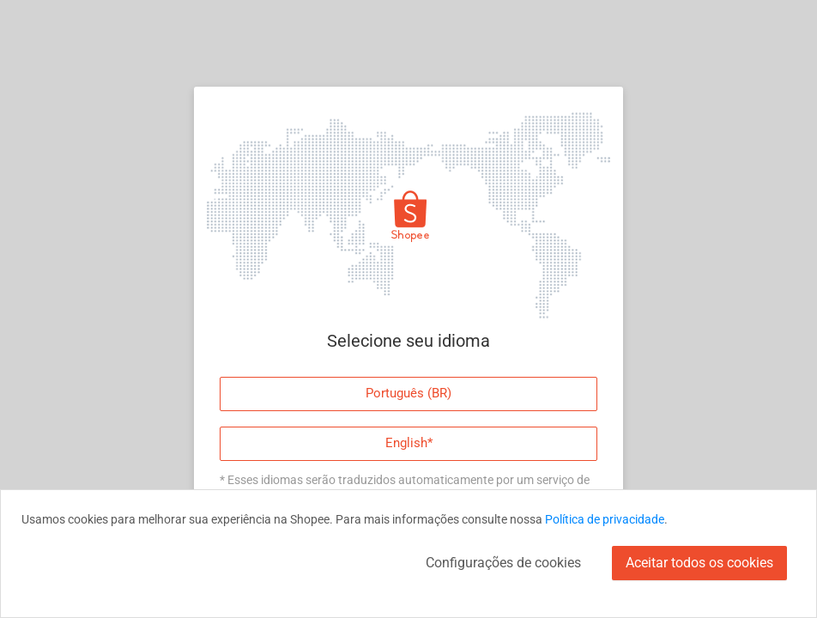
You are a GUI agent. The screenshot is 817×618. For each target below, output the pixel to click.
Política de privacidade (604, 519)
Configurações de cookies (503, 562)
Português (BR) (408, 393)
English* (409, 443)
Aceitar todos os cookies (699, 562)
